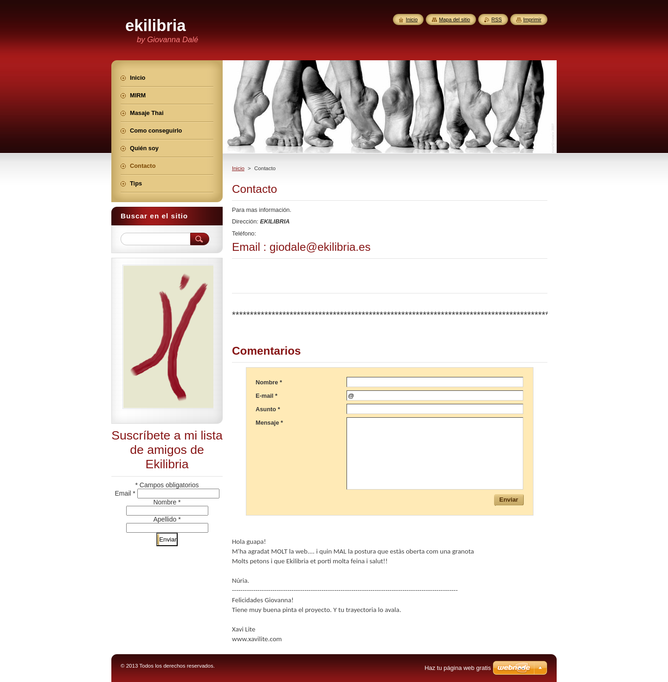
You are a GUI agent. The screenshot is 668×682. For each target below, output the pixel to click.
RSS (496, 19)
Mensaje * (269, 422)
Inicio (238, 168)
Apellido (166, 519)
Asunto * (268, 409)
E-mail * (266, 395)
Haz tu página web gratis (457, 667)
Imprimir (532, 19)
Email (126, 493)
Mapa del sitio (454, 19)
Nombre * (269, 382)
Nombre (166, 502)
